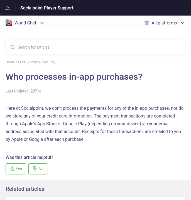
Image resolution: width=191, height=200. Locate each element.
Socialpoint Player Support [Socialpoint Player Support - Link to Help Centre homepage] (47, 8)
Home (10, 62)
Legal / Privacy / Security (36, 62)
